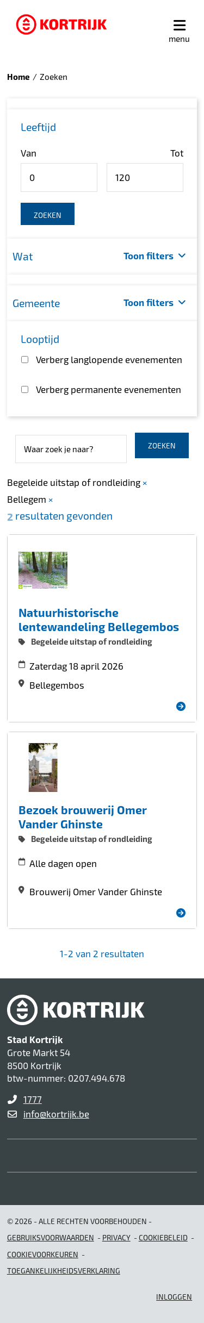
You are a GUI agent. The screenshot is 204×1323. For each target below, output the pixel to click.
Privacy (116, 1237)
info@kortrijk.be (56, 1113)
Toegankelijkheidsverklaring (63, 1270)
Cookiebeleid (163, 1237)
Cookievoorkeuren (42, 1254)
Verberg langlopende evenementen (109, 359)
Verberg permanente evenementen (108, 389)
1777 (32, 1099)
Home (18, 77)
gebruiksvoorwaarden (50, 1237)
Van (28, 152)
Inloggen (174, 1296)
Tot (176, 152)
